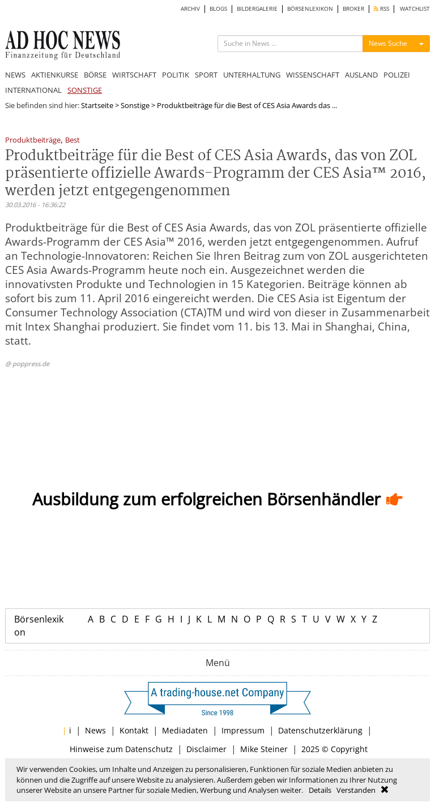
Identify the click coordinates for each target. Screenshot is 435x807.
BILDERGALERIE (257, 8)
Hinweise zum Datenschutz (121, 749)
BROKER (353, 8)
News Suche (388, 43)
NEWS (15, 75)
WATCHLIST (415, 8)
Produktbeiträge (33, 140)
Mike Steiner (264, 749)
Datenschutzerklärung (320, 730)
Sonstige (135, 105)
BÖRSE (95, 75)
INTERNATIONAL (33, 90)
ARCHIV (190, 8)
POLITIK (175, 75)
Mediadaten (185, 730)
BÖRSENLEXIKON (310, 8)
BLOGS (218, 8)
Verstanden (356, 790)
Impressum (243, 730)
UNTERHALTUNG (251, 75)
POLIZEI (396, 75)
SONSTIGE (84, 90)
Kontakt (134, 730)
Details (320, 790)
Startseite (97, 105)
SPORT (206, 75)
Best (72, 140)
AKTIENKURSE (54, 75)
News (95, 730)
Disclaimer (206, 749)
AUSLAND (361, 75)
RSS (381, 8)
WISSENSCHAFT (312, 75)
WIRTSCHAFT (134, 75)
